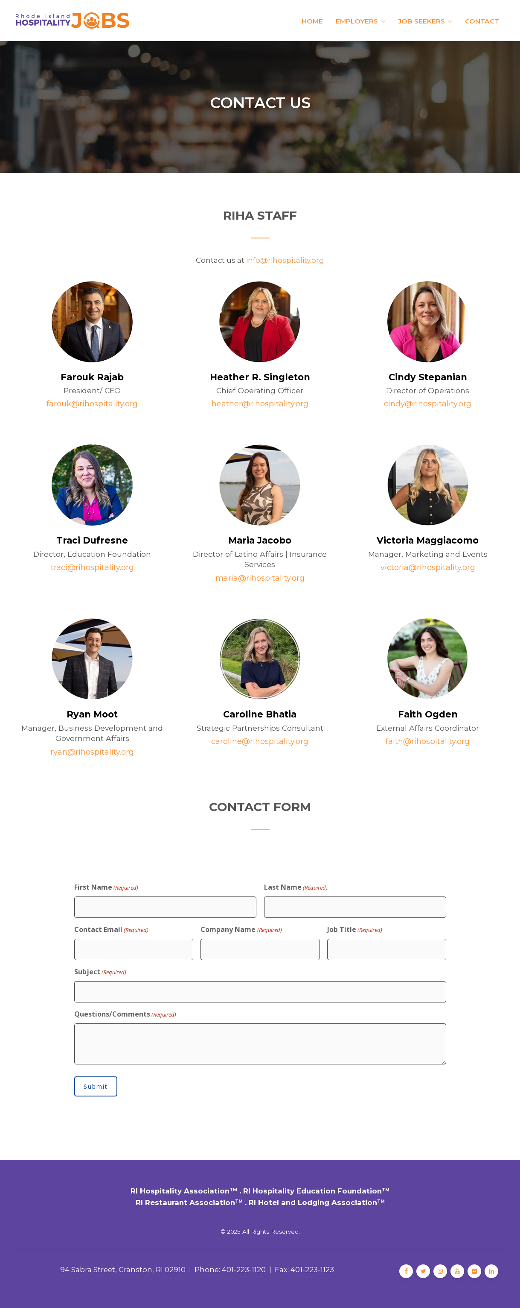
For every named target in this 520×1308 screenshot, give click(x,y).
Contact (482, 21)
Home (312, 21)
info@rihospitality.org (285, 260)
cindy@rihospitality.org (427, 404)
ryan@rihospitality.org (92, 752)
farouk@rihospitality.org (92, 404)
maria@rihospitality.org (260, 578)
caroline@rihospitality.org (259, 741)
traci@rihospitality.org (92, 567)
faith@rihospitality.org (428, 741)
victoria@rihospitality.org (428, 567)
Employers (357, 21)
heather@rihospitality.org (260, 404)
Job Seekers (421, 21)
